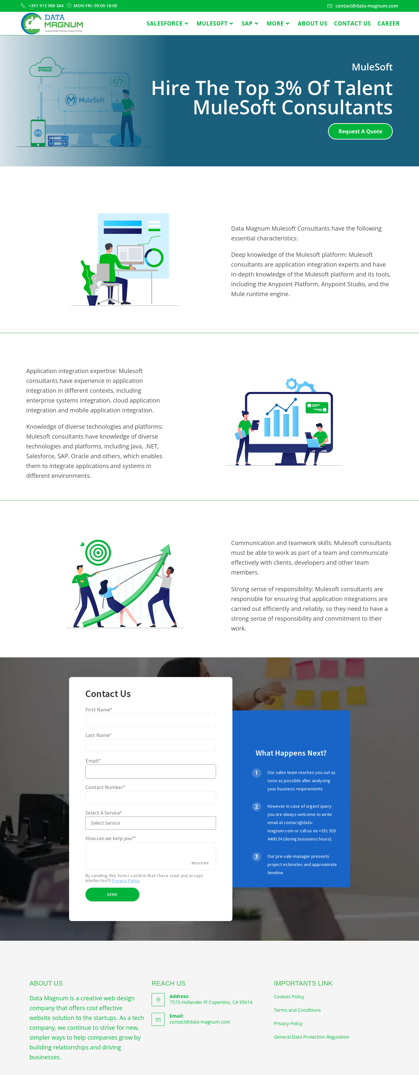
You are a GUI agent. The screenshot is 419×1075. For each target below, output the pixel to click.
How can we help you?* (110, 838)
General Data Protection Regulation (311, 1037)
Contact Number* (105, 787)
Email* (93, 760)
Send (112, 894)
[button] (360, 131)
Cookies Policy (289, 996)
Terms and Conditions (297, 1010)
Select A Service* (103, 812)
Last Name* (98, 735)
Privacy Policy (126, 880)
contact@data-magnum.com (200, 1022)
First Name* (98, 709)
